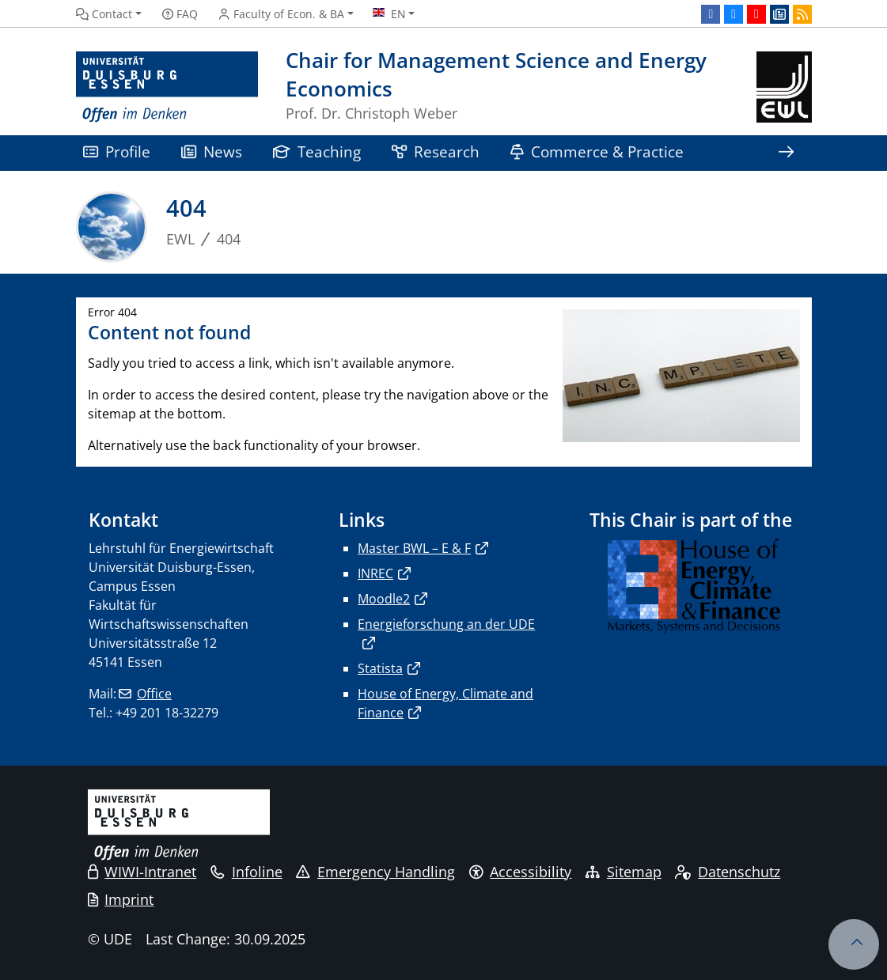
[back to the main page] (783, 87)
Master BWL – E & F (414, 548)
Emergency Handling (375, 871)
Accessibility (520, 871)
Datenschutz (727, 871)
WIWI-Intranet (142, 871)
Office (154, 693)
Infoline (246, 871)
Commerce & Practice (597, 151)
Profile (117, 151)
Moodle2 (384, 598)
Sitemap (623, 871)
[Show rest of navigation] (786, 153)
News (212, 151)
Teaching (317, 151)
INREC (375, 573)
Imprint (121, 899)
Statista (380, 668)
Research (436, 151)
